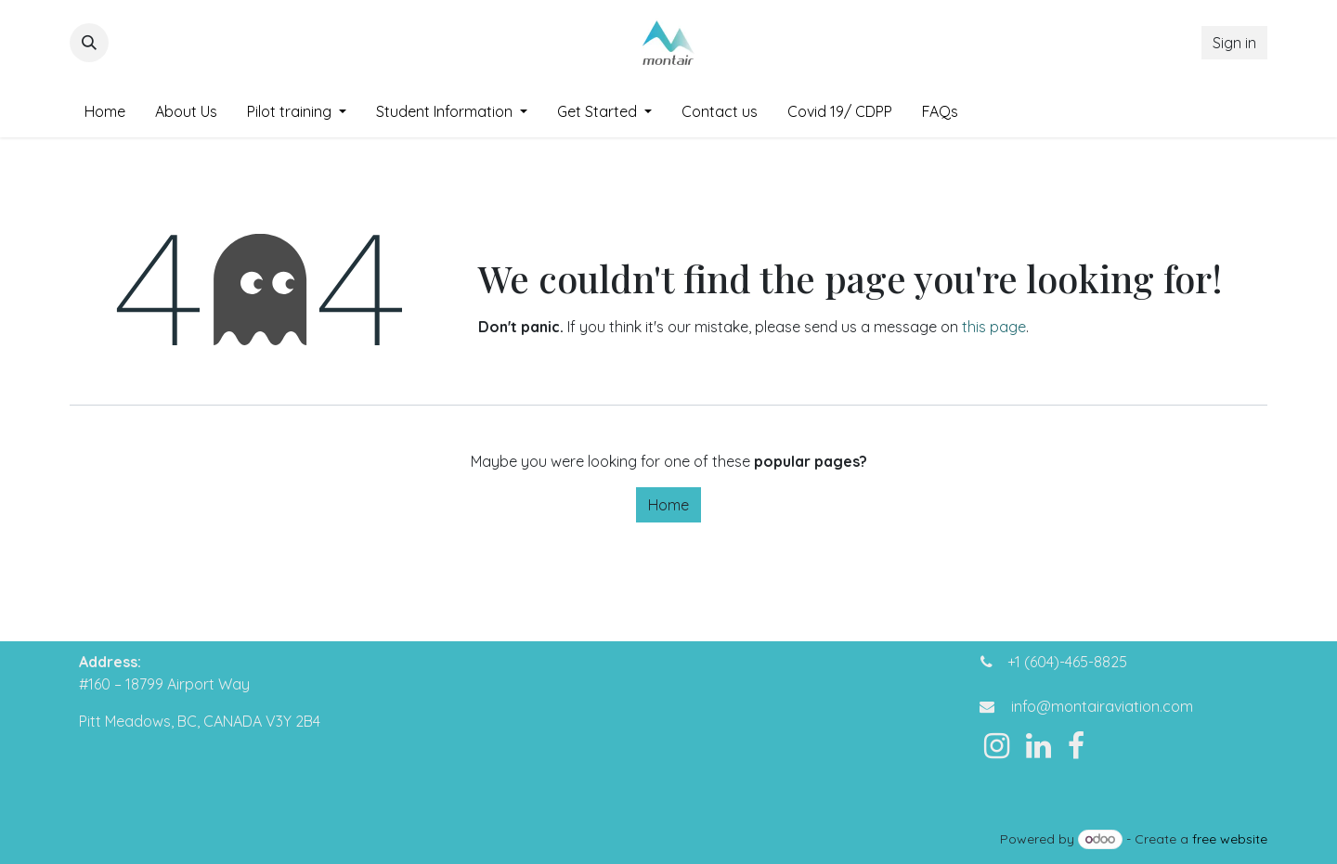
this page (994, 326)
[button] (89, 42)
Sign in (1234, 42)
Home (668, 505)
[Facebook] (1076, 746)
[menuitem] (105, 111)
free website (1229, 839)
